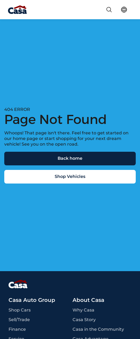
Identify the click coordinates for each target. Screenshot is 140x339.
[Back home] (70, 158)
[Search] (109, 9)
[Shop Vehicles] (70, 177)
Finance (17, 329)
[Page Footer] (70, 284)
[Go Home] (17, 9)
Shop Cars (20, 310)
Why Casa (83, 310)
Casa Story (84, 319)
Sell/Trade (19, 319)
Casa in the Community (98, 329)
